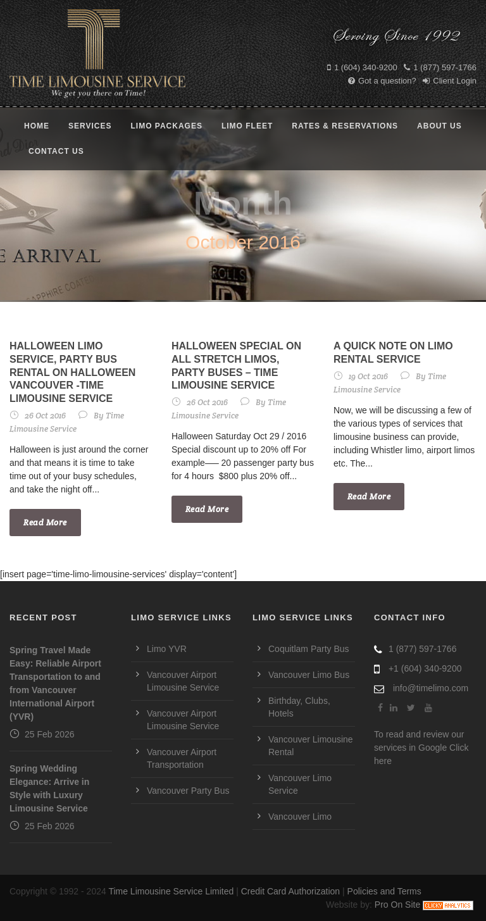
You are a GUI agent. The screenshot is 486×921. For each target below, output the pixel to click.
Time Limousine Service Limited (171, 891)
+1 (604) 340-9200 (425, 668)
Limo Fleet (247, 126)
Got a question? (382, 80)
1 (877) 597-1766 (440, 67)
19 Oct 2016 (368, 376)
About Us (439, 126)
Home (36, 126)
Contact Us (56, 151)
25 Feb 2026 (50, 734)
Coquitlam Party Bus (308, 649)
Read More (45, 522)
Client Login (450, 80)
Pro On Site (397, 904)
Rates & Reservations (345, 126)
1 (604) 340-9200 (362, 67)
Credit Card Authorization (290, 891)
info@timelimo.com (430, 688)
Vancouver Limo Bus (308, 675)
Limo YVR (167, 649)
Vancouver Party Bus (188, 791)
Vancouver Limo (300, 816)
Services (89, 126)
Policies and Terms (384, 891)
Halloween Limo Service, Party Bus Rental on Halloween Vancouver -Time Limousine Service (72, 372)
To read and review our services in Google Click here (421, 747)
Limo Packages (166, 126)
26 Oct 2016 (45, 415)
